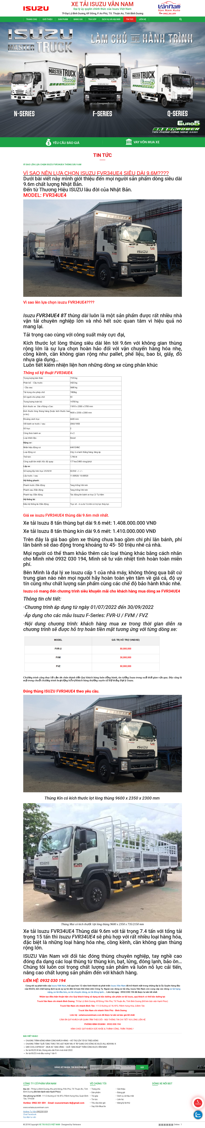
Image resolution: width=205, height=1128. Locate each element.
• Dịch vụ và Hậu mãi (125, 1096)
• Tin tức (94, 1099)
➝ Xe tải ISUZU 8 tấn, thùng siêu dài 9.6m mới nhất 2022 (48, 1050)
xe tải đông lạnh (96, 992)
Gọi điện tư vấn (29, 1117)
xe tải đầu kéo (60, 992)
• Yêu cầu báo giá (97, 1103)
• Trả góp (94, 1096)
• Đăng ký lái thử (123, 1103)
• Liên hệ (119, 1099)
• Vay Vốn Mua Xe (98, 1106)
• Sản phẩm (95, 1092)
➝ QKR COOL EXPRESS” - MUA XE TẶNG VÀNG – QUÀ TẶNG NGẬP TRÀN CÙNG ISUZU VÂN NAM (65, 1047)
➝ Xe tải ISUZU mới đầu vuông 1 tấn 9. (40, 1053)
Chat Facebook (29, 1114)
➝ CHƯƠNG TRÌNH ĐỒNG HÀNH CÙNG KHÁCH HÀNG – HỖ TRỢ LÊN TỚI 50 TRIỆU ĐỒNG (60, 1040)
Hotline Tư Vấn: (30, 1111)
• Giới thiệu (120, 1089)
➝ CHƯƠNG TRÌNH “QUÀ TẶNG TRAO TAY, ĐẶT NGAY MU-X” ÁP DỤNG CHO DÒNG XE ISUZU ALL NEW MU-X (69, 1044)
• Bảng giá (120, 1092)
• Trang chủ (95, 1089)
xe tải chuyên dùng (77, 992)
